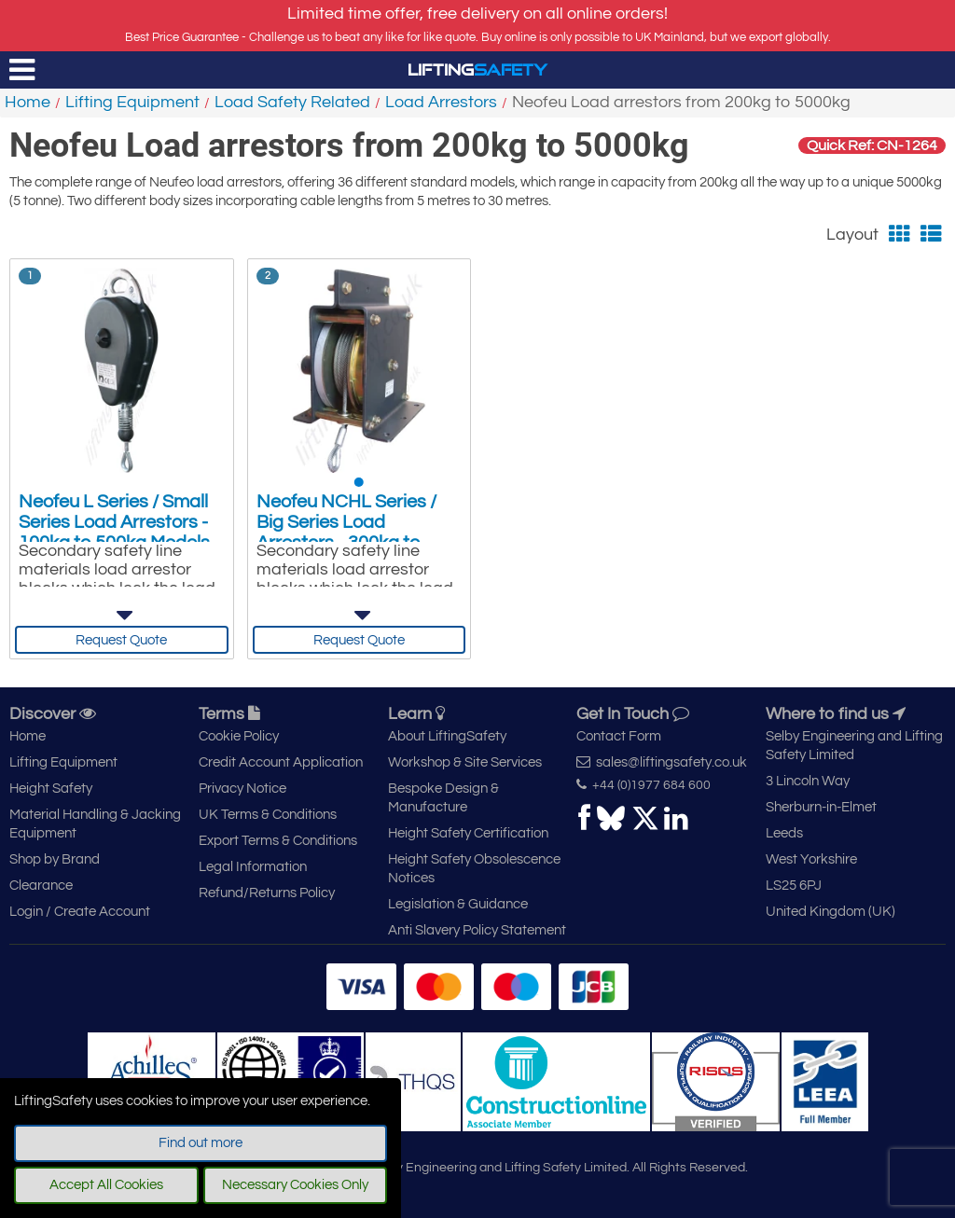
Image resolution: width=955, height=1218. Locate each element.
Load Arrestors (441, 102)
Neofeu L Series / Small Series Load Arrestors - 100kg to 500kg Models (114, 522)
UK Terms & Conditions (268, 815)
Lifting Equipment (132, 102)
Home (27, 102)
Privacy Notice (242, 789)
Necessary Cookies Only (295, 1185)
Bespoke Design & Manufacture (443, 798)
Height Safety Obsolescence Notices (474, 868)
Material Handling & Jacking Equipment (95, 824)
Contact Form (618, 736)
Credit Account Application (281, 762)
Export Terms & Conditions (278, 841)
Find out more (200, 1143)
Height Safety (50, 789)
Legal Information (253, 867)
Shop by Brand (54, 859)
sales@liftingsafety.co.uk (661, 761)
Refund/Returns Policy (267, 893)
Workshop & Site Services (465, 762)
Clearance (41, 886)
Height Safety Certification (468, 833)
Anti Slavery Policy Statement (477, 930)
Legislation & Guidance (458, 904)
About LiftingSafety (447, 736)
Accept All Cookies (106, 1185)
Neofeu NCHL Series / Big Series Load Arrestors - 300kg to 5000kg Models (346, 532)
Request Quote (121, 640)
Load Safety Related (292, 102)
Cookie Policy (239, 736)
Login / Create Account (79, 912)
